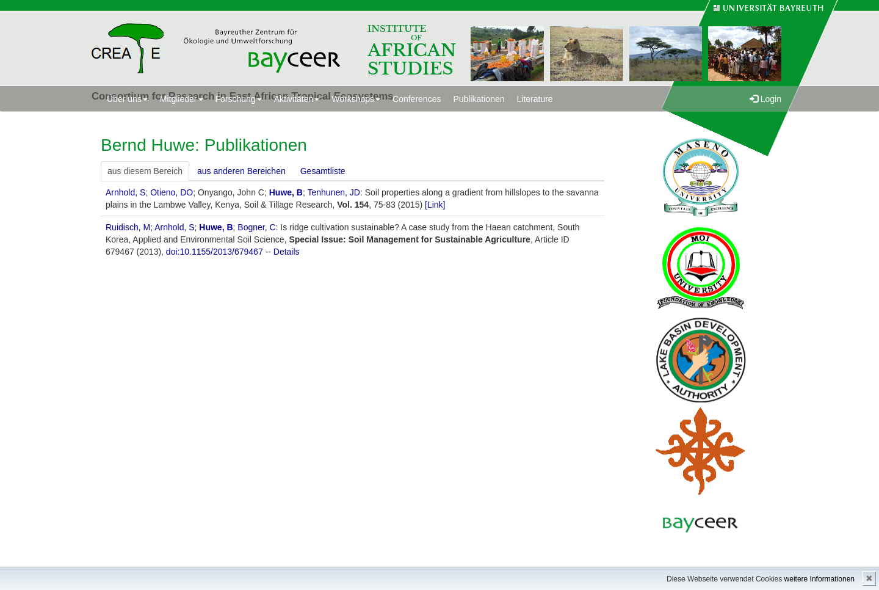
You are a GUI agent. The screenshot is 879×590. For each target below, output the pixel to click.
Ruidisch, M (128, 227)
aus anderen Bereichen (241, 171)
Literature (535, 99)
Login (765, 99)
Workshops (355, 99)
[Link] (435, 204)
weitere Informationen (819, 579)
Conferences (416, 99)
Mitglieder (181, 99)
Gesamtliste (322, 171)
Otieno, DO (171, 192)
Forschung (238, 99)
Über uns (127, 99)
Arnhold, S (125, 192)
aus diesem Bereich (145, 171)
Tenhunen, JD (333, 192)
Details (286, 252)
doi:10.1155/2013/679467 (214, 252)
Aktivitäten (297, 99)
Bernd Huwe (148, 145)
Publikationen (478, 99)
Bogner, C (256, 227)
